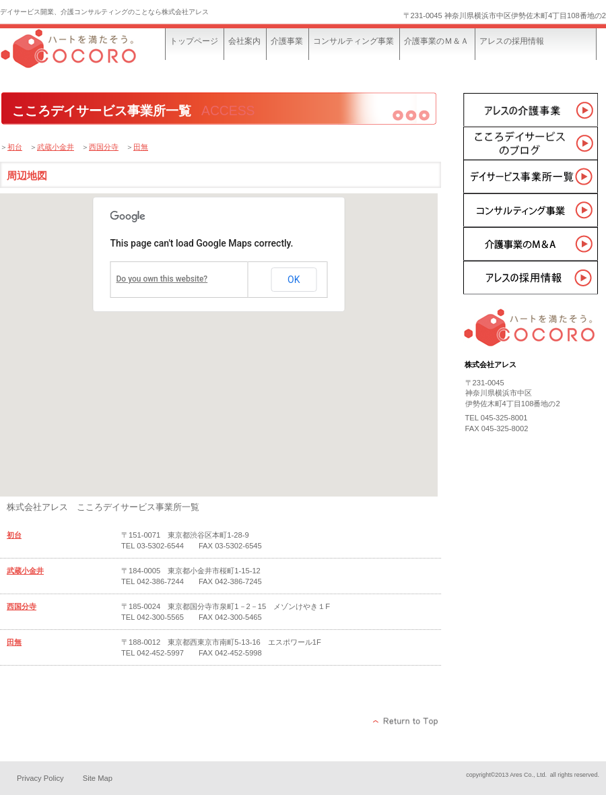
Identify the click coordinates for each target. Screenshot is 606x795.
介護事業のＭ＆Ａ (530, 244)
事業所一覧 (530, 176)
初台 (14, 147)
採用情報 (530, 277)
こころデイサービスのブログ (530, 143)
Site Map (97, 778)
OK (294, 279)
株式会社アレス (101, 52)
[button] (188, 458)
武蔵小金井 (55, 147)
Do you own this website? (162, 279)
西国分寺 (104, 147)
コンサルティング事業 (530, 210)
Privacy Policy (40, 778)
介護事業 (530, 109)
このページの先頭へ (405, 721)
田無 (140, 147)
